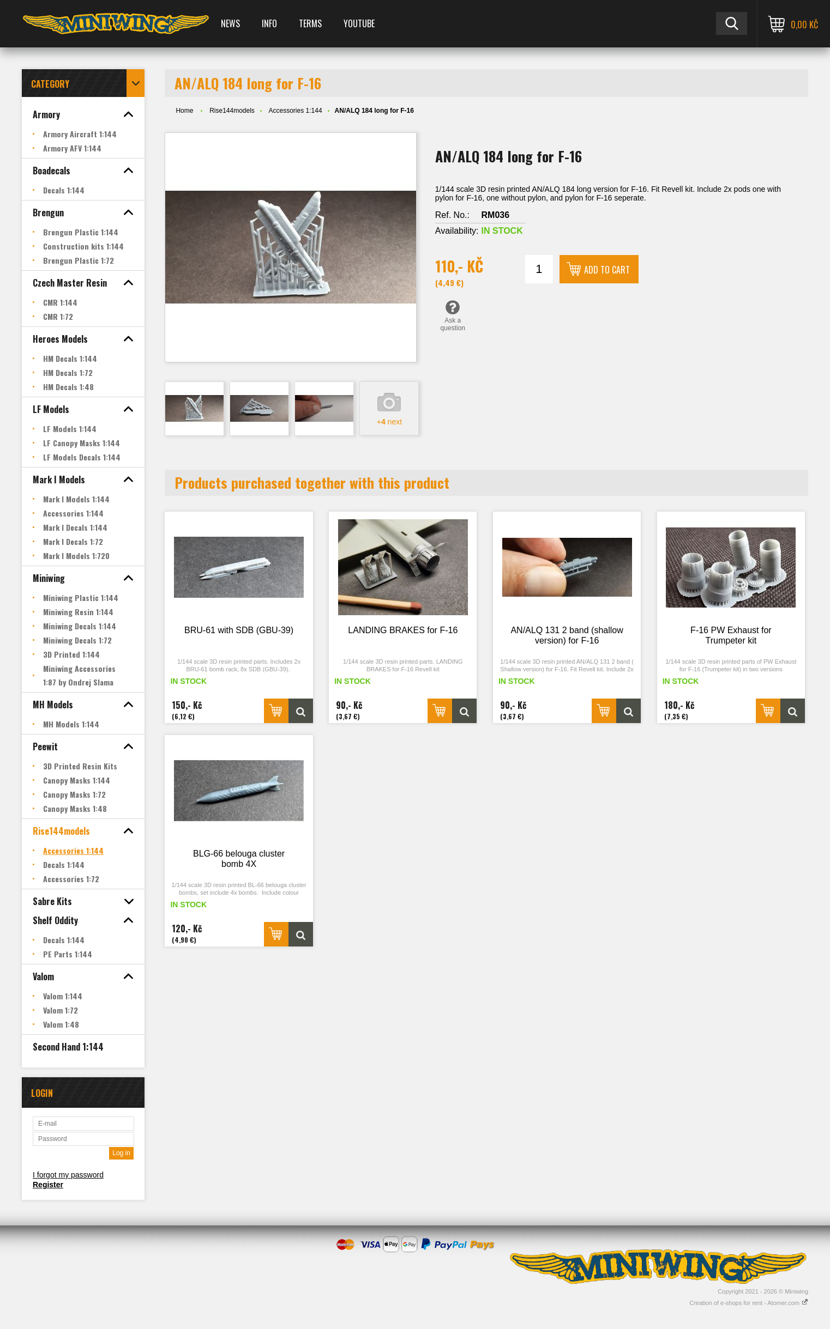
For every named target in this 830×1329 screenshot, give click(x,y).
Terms (310, 23)
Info (269, 23)
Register (48, 1184)
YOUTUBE (359, 23)
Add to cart (607, 269)
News (230, 23)
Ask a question (453, 315)
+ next (389, 421)
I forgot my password (68, 1174)
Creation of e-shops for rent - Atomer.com (748, 1303)
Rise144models (232, 110)
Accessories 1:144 (295, 110)
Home (184, 110)
